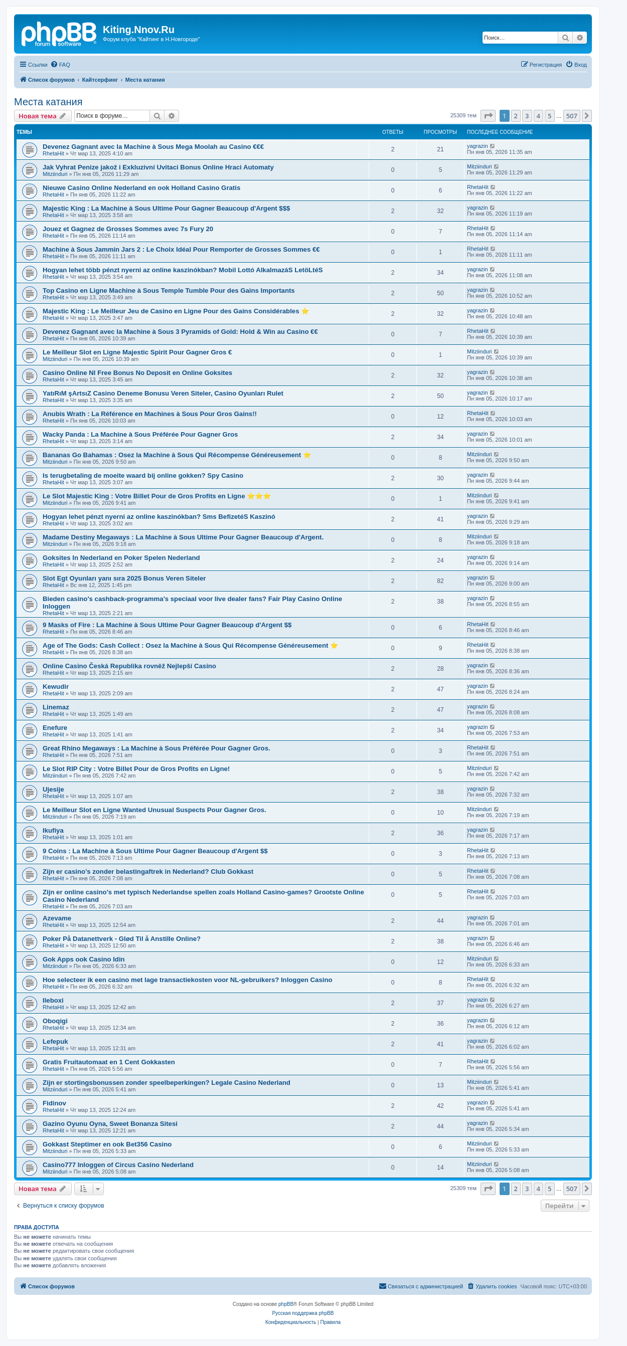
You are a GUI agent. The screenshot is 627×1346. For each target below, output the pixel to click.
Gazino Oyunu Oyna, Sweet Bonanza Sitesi (110, 1123)
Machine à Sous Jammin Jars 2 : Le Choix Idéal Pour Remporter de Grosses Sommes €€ (181, 249)
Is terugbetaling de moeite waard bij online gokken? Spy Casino (143, 475)
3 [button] (527, 115)
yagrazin (477, 146)
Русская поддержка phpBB (303, 1313)
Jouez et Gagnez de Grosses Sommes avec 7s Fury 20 (128, 229)
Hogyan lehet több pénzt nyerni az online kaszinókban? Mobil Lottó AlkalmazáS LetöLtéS (183, 270)
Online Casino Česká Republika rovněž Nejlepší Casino (129, 666)
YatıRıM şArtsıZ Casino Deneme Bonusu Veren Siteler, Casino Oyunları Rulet (163, 393)
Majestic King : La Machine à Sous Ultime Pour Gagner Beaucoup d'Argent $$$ (166, 208)
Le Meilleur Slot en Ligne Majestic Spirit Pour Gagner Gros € (137, 352)
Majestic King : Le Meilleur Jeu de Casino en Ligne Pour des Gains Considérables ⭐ (176, 311)
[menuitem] (60, 65)
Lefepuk (55, 1041)
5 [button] (549, 115)
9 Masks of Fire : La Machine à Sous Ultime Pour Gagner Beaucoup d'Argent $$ (167, 625)
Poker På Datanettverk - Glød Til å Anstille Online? (122, 938)
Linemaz (56, 707)
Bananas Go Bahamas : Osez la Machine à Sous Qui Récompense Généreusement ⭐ (177, 455)
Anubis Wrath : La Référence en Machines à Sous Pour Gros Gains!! (150, 414)
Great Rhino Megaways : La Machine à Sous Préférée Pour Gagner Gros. (156, 748)
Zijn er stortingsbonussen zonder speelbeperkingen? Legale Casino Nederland (166, 1082)
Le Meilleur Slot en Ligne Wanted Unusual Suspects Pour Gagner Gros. (154, 810)
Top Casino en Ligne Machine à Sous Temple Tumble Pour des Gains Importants (169, 290)
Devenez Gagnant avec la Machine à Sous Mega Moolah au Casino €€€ (153, 146)
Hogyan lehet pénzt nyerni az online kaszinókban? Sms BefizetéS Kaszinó (159, 516)
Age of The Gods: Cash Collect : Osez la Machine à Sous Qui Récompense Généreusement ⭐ (190, 645)
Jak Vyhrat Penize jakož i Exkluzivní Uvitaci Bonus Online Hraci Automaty (158, 167)
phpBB (285, 1304)
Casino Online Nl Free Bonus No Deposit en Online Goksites (137, 372)
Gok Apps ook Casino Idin (84, 959)
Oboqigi (55, 1021)
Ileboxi (53, 1000)
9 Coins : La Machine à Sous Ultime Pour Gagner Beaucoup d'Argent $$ (155, 851)
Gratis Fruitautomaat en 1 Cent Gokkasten (109, 1062)
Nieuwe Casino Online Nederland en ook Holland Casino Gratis (141, 187)
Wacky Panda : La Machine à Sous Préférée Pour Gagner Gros (140, 434)
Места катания (48, 101)
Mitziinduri (55, 174)
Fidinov (54, 1103)
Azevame (57, 918)
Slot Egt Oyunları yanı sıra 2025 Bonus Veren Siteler (124, 578)
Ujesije (53, 789)
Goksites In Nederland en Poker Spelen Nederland (121, 557)
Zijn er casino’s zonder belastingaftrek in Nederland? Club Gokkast (148, 871)
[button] (488, 116)
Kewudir (56, 686)
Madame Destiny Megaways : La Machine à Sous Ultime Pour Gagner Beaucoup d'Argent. (183, 537)
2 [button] (516, 115)
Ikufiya (53, 830)
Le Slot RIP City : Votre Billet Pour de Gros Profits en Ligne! (136, 769)
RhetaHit (53, 153)
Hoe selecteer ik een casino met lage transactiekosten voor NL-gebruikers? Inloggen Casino (188, 980)
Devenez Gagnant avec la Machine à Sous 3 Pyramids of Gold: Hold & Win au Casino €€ (180, 331)
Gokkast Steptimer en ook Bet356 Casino (107, 1144)
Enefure (55, 727)
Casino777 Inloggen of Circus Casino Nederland (118, 1165)
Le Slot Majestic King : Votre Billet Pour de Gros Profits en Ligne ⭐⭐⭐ (157, 496)
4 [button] (538, 115)
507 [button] (571, 115)
